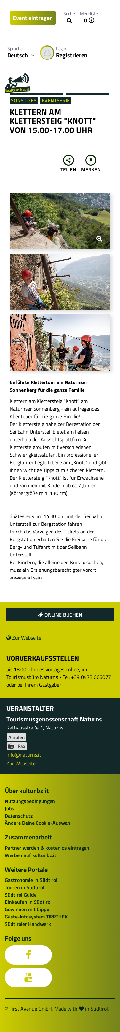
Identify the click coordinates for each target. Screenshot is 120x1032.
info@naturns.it (23, 755)
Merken (91, 164)
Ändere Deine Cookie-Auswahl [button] (38, 823)
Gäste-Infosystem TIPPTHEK (36, 916)
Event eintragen (33, 17)
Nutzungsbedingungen (30, 801)
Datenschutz (19, 816)
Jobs (9, 808)
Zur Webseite (23, 638)
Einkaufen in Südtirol (28, 902)
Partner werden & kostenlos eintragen (47, 848)
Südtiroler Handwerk (28, 924)
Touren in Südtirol (24, 887)
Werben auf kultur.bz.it (30, 855)
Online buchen (60, 614)
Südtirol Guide (20, 895)
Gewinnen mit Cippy (27, 909)
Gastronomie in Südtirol (31, 880)
